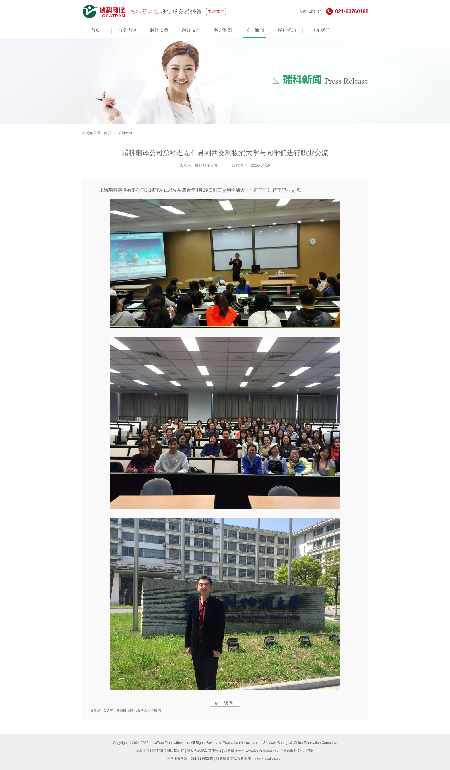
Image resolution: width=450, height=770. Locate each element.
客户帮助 (287, 30)
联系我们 (320, 30)
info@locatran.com (269, 759)
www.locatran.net (259, 750)
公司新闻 (255, 30)
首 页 (108, 133)
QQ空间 (110, 710)
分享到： (97, 710)
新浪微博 (123, 710)
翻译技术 (191, 30)
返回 (228, 703)
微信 (157, 710)
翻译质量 (159, 30)
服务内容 (127, 30)
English (310, 11)
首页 (95, 30)
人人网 (149, 710)
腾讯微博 (137, 710)
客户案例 (223, 30)
